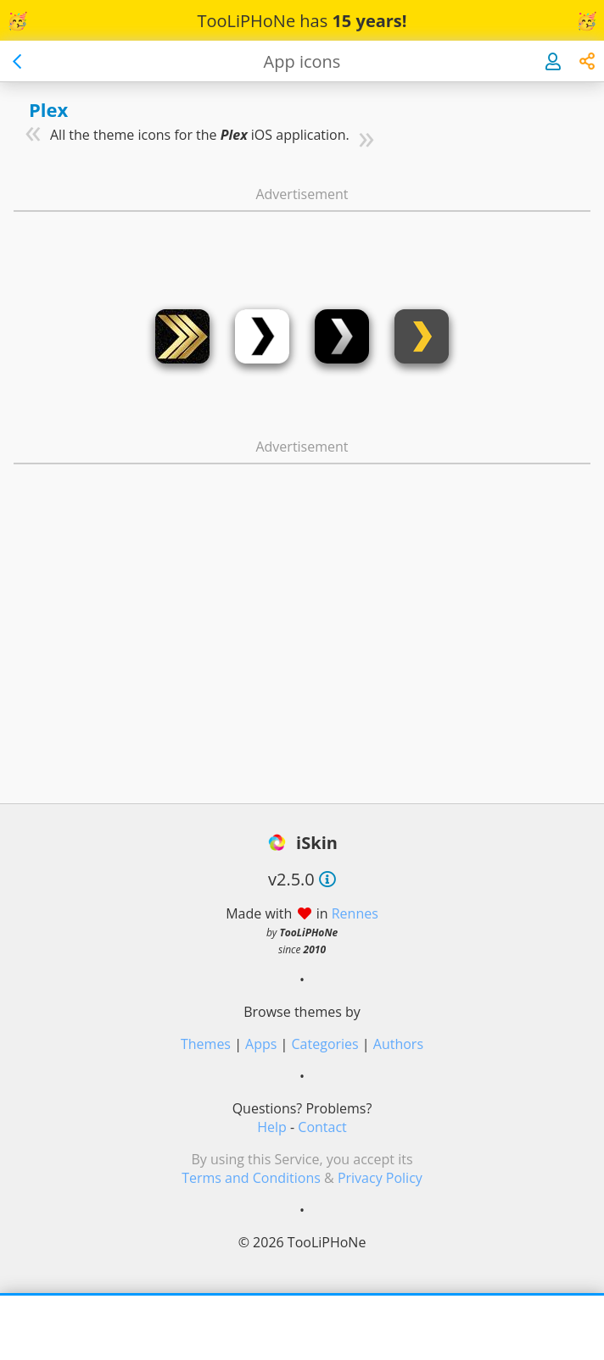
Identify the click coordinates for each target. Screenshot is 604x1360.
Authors (398, 1044)
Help (272, 1127)
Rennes (355, 913)
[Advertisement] (302, 244)
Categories (325, 1044)
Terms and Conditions (251, 1177)
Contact (322, 1127)
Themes (206, 1044)
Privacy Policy (380, 1177)
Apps (261, 1044)
